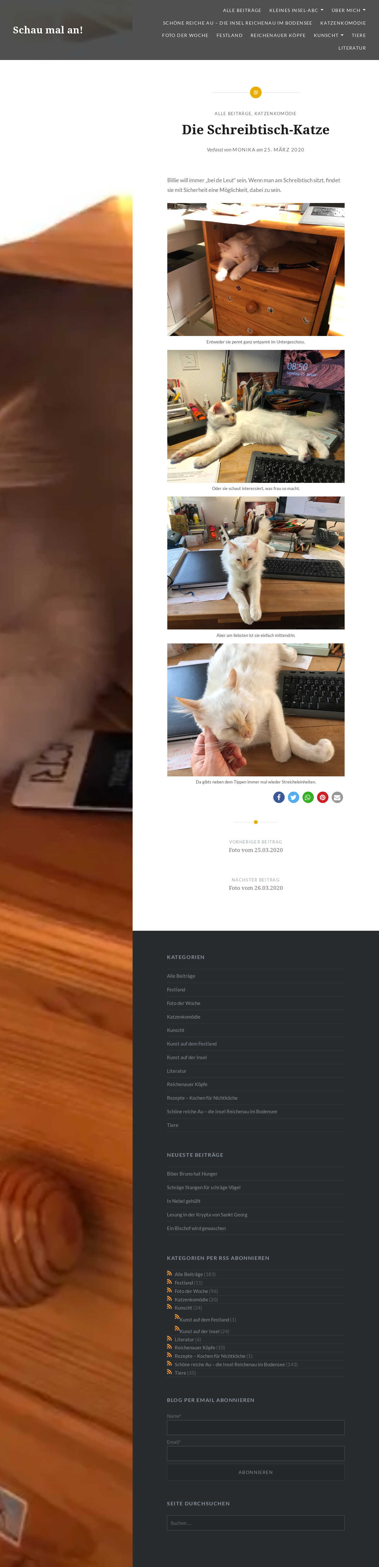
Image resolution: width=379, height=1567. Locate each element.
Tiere (359, 35)
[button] (279, 797)
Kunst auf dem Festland (192, 1044)
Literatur (352, 48)
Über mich (346, 10)
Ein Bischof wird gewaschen (196, 1228)
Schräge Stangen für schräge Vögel (204, 1187)
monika (243, 149)
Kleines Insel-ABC (294, 10)
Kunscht (326, 35)
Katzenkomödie (343, 23)
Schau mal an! (48, 29)
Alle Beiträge (242, 10)
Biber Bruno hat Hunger (192, 1174)
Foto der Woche (185, 35)
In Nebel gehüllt (184, 1201)
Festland (230, 35)
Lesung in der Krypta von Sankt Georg (207, 1214)
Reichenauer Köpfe (278, 35)
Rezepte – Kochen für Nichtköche (202, 1098)
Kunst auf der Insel (187, 1057)
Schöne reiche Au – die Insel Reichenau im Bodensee (238, 23)
